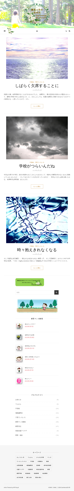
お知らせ (18, 400)
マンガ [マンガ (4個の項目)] (49, 457)
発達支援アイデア (21, 431)
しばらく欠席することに (37, 85)
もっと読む (37, 106)
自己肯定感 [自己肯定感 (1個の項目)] (20, 477)
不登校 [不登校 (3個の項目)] (32, 461)
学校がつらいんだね (37, 165)
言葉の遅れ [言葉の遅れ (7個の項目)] (38, 477)
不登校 (32, 82)
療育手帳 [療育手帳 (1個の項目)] (19, 473)
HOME (50, 487)
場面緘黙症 (19, 413)
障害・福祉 (19, 435)
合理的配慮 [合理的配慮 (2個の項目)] (20, 465)
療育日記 (18, 426)
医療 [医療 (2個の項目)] (47, 461)
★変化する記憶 (29, 335)
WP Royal (16, 487)
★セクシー (28, 379)
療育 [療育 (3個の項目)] (49, 469)
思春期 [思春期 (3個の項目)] (38, 465)
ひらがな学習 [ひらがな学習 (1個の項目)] (40, 457)
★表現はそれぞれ (30, 346)
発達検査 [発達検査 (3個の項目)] (27, 473)
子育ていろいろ (39, 82)
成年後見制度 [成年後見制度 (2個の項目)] (47, 465)
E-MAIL (54, 487)
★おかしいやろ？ (30, 324)
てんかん (18, 404)
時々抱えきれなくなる (37, 249)
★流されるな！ (29, 368)
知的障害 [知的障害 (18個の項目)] (45, 473)
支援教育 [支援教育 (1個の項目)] (30, 469)
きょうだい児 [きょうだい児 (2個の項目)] (20, 457)
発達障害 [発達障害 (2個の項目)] (36, 473)
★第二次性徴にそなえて (32, 357)
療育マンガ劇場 (20, 422)
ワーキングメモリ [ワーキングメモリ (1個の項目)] (22, 461)
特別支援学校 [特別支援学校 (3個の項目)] (40, 469)
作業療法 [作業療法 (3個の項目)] (40, 461)
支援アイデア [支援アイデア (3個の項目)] (20, 469)
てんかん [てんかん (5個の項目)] (30, 457)
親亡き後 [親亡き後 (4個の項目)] (29, 477)
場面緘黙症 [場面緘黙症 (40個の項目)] (30, 465)
